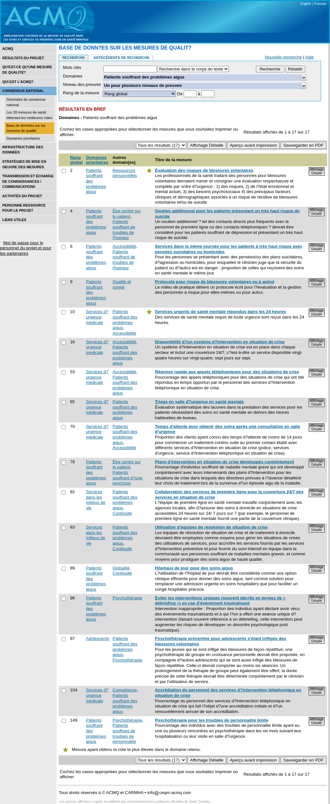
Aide (309, 57)
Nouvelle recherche (283, 57)
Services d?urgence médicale (97, 317)
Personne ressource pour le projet (23, 208)
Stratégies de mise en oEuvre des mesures (24, 164)
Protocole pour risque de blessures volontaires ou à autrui (214, 281)
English (305, 3)
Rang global (76, 160)
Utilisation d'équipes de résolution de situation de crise (211, 527)
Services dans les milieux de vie (95, 499)
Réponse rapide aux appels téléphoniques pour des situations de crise (227, 371)
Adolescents (98, 638)
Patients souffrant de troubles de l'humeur (123, 229)
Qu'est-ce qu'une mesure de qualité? (27, 69)
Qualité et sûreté (121, 284)
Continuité (122, 513)
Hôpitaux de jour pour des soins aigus (194, 568)
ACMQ (7, 49)
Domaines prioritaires (23, 138)
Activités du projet (22, 196)
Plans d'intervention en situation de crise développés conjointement (224, 461)
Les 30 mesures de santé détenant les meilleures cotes (29, 115)
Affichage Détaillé (317, 171)
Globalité (121, 568)
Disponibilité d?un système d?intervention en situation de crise (220, 341)
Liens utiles (14, 220)
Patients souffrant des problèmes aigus (124, 319)
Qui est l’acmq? (18, 82)
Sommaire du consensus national (25, 102)
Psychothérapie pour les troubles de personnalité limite (211, 720)
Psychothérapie (127, 598)
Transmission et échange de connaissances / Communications (28, 181)
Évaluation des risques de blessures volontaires (204, 170)
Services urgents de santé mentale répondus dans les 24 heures (220, 311)
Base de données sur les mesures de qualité (25, 128)
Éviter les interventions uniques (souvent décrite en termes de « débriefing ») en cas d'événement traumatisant (220, 601)
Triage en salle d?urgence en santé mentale (199, 401)
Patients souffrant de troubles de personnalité (124, 733)
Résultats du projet (23, 58)
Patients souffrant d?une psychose (127, 477)
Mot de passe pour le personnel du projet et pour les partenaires (25, 248)
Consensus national (23, 91)
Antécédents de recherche (121, 58)
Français (320, 3)
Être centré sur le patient (126, 213)
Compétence (124, 690)
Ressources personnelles (124, 173)
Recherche (73, 58)
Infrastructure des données (22, 149)
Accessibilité (124, 246)
